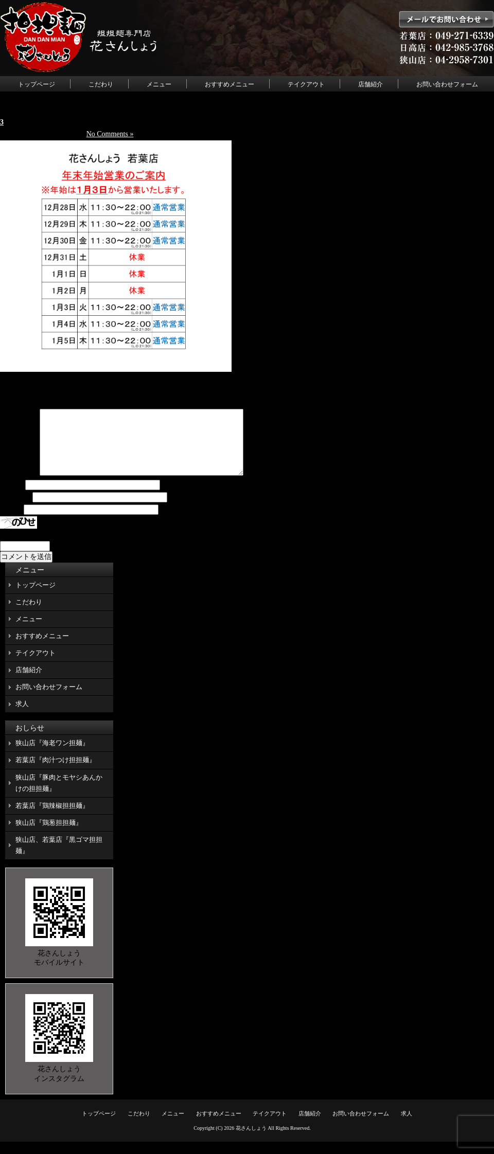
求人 (22, 716)
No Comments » (110, 134)
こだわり (101, 84)
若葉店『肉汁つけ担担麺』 (55, 772)
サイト (11, 522)
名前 (12, 497)
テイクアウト (306, 84)
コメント (19, 486)
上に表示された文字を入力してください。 (68, 547)
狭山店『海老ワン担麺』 (52, 755)
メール (15, 510)
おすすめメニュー (229, 84)
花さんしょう (251, 1140)
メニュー (159, 84)
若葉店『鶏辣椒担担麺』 (52, 818)
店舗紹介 (370, 84)
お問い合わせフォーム (447, 84)
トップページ (36, 84)
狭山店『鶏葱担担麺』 (48, 835)
